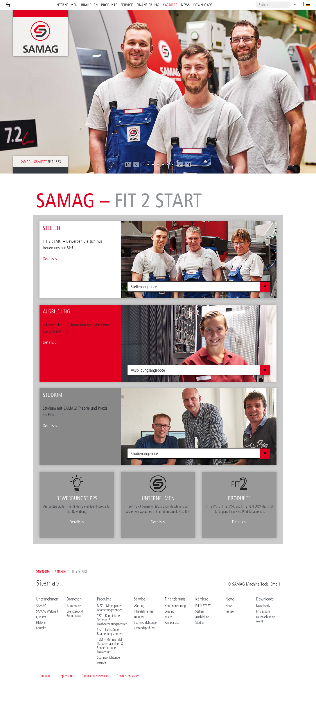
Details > (50, 258)
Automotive (74, 606)
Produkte (104, 599)
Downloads (265, 599)
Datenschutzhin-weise (266, 619)
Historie (41, 622)
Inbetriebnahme (143, 611)
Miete (168, 617)
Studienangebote (144, 453)
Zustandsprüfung (144, 628)
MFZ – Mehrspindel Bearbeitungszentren (109, 608)
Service (139, 599)
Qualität (41, 617)
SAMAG (41, 606)
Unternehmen (47, 599)
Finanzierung (175, 599)
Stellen (199, 611)
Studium (200, 622)
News (230, 599)
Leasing (169, 611)
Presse (230, 611)
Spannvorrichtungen (109, 657)
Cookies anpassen (128, 676)
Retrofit (101, 663)
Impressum (263, 611)
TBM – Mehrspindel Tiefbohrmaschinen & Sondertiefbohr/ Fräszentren (110, 645)
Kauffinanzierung (175, 606)
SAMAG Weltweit (47, 611)
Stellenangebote (144, 286)
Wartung (139, 606)
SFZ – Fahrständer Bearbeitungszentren (109, 631)
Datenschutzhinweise (94, 676)
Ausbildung (202, 617)
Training (139, 617)
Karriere (201, 599)
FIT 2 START (203, 606)
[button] (136, 164)
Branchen (74, 599)
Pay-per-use (172, 622)
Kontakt (41, 628)
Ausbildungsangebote (148, 370)
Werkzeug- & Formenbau (75, 613)
